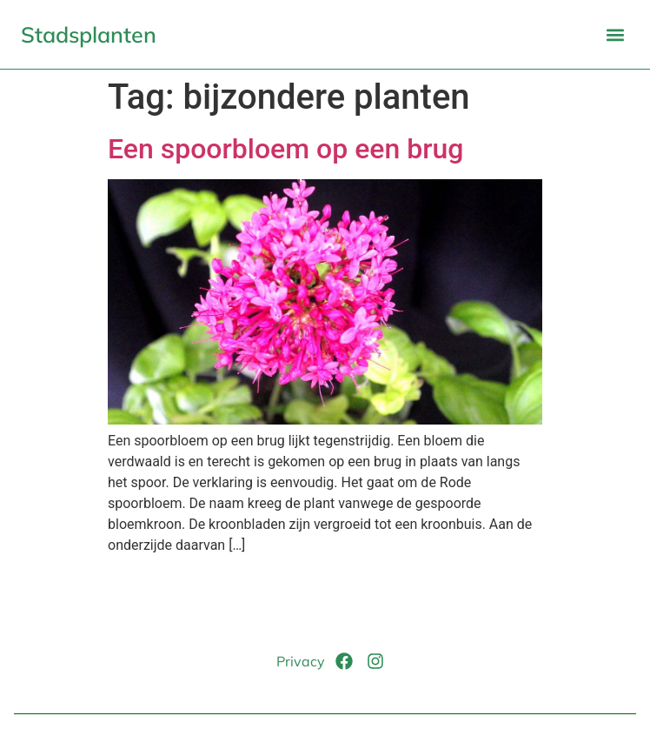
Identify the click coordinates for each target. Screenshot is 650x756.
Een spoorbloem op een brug (285, 148)
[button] (614, 34)
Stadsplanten (88, 34)
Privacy (300, 661)
